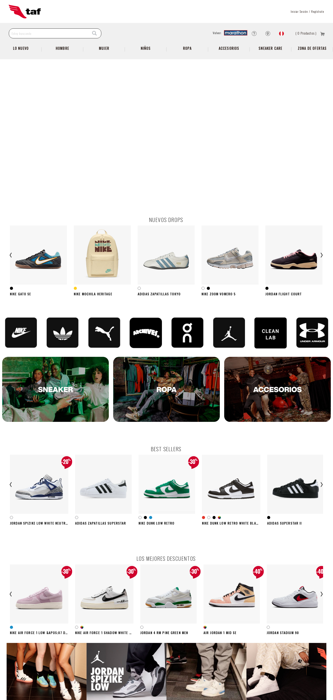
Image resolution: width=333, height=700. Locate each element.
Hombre (62, 48)
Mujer (104, 48)
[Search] (94, 33)
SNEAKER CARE (270, 48)
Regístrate (317, 11)
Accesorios (229, 48)
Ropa (187, 48)
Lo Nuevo (21, 48)
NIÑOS (146, 48)
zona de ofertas (312, 48)
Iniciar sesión (299, 11)
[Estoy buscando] (48, 33)
